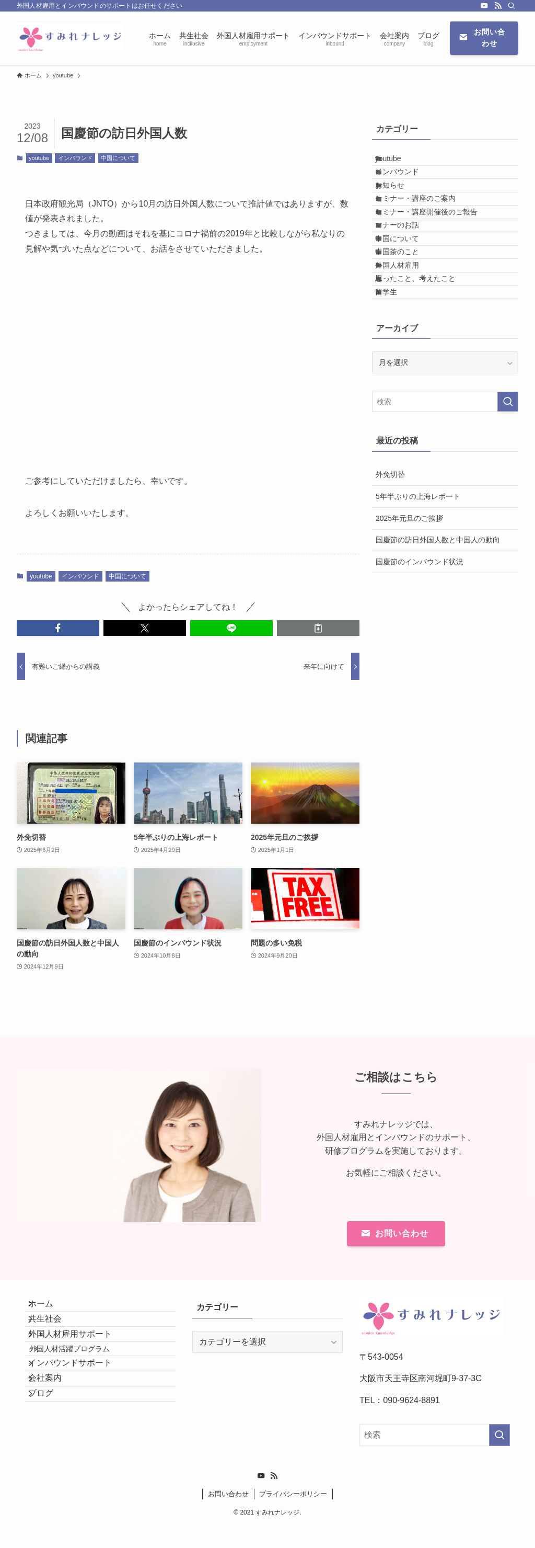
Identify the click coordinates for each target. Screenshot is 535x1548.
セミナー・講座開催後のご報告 (436, 249)
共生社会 (54, 1333)
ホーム (50, 1308)
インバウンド (75, 158)
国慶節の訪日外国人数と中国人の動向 (438, 632)
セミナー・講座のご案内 (425, 227)
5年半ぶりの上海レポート (418, 589)
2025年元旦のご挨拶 (409, 611)
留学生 (396, 380)
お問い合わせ (228, 1515)
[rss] (498, 6)
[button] (58, 628)
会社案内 (54, 1430)
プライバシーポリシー (293, 1515)
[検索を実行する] (507, 494)
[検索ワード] (445, 494)
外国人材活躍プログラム (84, 1382)
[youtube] (484, 6)
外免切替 (390, 567)
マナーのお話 (407, 271)
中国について (118, 158)
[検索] (511, 6)
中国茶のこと (407, 315)
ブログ (50, 1454)
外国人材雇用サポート (79, 1357)
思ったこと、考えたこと (425, 358)
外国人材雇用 (407, 336)
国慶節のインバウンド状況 (419, 654)
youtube (39, 158)
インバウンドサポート (79, 1405)
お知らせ (399, 206)
